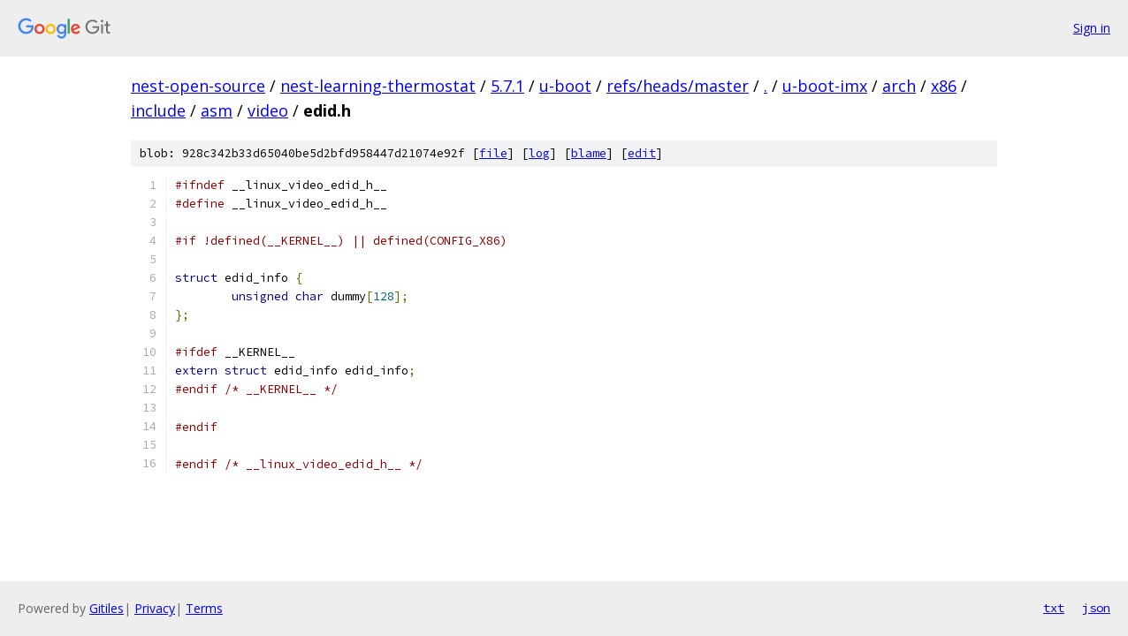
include (158, 110)
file (493, 153)
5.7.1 (507, 85)
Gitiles (106, 608)
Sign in (1091, 27)
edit (642, 153)
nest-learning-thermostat (378, 85)
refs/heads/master (677, 85)
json (1096, 608)
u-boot (565, 85)
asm (216, 110)
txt (1053, 608)
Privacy (154, 608)
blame (588, 153)
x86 (944, 85)
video (268, 110)
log (539, 153)
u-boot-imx (824, 85)
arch (899, 85)
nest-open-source (198, 85)
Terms (204, 608)
